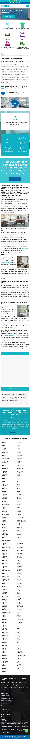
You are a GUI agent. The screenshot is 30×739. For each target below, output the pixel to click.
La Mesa (5, 623)
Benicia (4, 481)
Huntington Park (6, 612)
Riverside (18, 536)
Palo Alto (18, 497)
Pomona (18, 513)
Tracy (18, 625)
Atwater (4, 462)
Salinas (18, 546)
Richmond (19, 531)
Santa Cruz (19, 585)
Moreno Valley (19, 458)
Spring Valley (19, 610)
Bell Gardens (5, 477)
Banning (5, 469)
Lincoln (4, 649)
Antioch (4, 451)
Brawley (4, 485)
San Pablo (19, 573)
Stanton (18, 612)
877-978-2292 (15, 3)
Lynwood (5, 664)
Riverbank (19, 534)
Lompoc (5, 655)
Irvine (4, 618)
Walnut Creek (19, 646)
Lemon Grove (6, 646)
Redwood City (19, 527)
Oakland (18, 477)
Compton (5, 521)
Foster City (5, 577)
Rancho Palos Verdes (21, 520)
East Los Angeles (6, 547)
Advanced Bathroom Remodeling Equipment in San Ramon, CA (16, 87)
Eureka (4, 564)
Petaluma (18, 503)
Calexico (5, 494)
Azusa (4, 465)
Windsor (18, 662)
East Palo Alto (6, 549)
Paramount (19, 498)
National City (19, 465)
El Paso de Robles (6, 559)
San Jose (18, 563)
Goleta (4, 595)
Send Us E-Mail (6, 714)
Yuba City (18, 667)
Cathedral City (6, 504)
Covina (4, 527)
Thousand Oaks (20, 622)
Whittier (18, 659)
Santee (18, 592)
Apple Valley (5, 452)
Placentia (18, 507)
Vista (18, 644)
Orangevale (19, 485)
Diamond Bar (6, 541)
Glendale (5, 592)
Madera (4, 665)
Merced (18, 444)
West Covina (19, 651)
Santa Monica (19, 587)
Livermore (5, 651)
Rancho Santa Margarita (21, 521)
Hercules (5, 605)
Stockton (18, 613)
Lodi (4, 652)
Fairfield (4, 567)
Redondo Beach (20, 526)
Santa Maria (19, 586)
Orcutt (18, 487)
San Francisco (19, 559)
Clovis (4, 517)
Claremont (5, 515)
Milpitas (18, 445)
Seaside (18, 595)
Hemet (4, 603)
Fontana (5, 574)
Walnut (18, 645)
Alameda (5, 442)
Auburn (4, 464)
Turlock (18, 628)
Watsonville (19, 649)
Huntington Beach (6, 610)
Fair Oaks (5, 566)
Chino (4, 510)
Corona (4, 524)
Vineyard (18, 641)
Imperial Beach (6, 613)
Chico (4, 508)
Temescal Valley (20, 619)
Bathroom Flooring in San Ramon (22, 38)
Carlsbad (5, 498)
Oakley (18, 478)
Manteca (5, 668)
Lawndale (5, 645)
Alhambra (5, 444)
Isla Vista (5, 619)
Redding (18, 523)
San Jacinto (19, 562)
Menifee (18, 441)
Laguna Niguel (6, 636)
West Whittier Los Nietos (22, 655)
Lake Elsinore (6, 638)
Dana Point (5, 534)
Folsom (4, 573)
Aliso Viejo (5, 445)
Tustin (18, 629)
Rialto (18, 530)
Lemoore (5, 648)
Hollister (5, 609)
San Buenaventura (20, 550)
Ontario (18, 482)
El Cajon (5, 551)
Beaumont (5, 474)
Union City (19, 634)
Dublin (4, 546)
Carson (4, 501)
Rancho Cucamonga (21, 518)
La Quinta (5, 629)
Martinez (5, 670)
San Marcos (19, 570)
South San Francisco (21, 608)
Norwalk (18, 474)
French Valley (5, 582)
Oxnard (18, 490)
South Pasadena (20, 606)
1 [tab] (12, 432)
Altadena (5, 446)
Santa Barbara (19, 580)
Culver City (5, 528)
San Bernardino (20, 547)
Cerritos (4, 507)
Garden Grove (6, 587)
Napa (18, 464)
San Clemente (19, 553)
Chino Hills (5, 511)
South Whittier (19, 609)
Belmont (5, 479)
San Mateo (19, 572)
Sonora (18, 602)
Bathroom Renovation (6, 700)
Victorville (18, 639)
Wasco (18, 648)
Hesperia (5, 606)
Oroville (18, 488)
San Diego (19, 554)
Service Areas (4, 703)
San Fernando (19, 557)
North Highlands (20, 471)
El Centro (5, 553)
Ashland (4, 459)
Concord (5, 523)
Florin (4, 572)
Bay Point (5, 472)
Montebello (19, 452)
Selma (18, 596)
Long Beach (5, 657)
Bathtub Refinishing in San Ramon (7, 48)
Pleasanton (19, 511)
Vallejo (18, 638)
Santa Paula (19, 589)
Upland (18, 635)
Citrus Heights (6, 514)
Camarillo (5, 495)
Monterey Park (20, 455)
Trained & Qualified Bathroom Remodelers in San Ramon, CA (15, 93)
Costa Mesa (5, 526)
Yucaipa (18, 668)
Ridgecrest (19, 533)
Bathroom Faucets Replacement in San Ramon (22, 48)
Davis (4, 537)
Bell (4, 475)
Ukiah (18, 632)
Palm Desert (19, 492)
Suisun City (19, 615)
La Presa (5, 626)
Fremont (5, 580)
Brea (4, 487)
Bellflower (5, 478)
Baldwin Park (5, 468)
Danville (4, 536)
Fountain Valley (6, 579)
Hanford (5, 599)
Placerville (19, 508)
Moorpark (19, 456)
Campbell (5, 497)
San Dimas (19, 556)
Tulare (18, 626)
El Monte (5, 557)
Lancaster (5, 642)
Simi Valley (19, 598)
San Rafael (19, 574)
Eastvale (5, 550)
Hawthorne (5, 600)
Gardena (5, 589)
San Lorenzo (19, 567)
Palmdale (18, 495)
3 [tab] (19, 432)
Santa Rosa (19, 590)
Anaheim (5, 448)
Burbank (5, 491)
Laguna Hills (5, 635)
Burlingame (5, 492)
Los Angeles (5, 659)
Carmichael (5, 500)
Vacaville (18, 636)
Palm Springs (19, 494)
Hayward (5, 602)
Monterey (19, 454)
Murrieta (18, 462)
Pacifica (18, 491)
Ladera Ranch (6, 632)
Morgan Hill (19, 459)
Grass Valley (5, 596)
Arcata (4, 455)
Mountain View (20, 461)
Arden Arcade (6, 456)
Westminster (19, 657)
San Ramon (19, 576)
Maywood (5, 671)
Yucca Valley (19, 670)
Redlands (18, 524)
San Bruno (19, 549)
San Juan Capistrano (21, 564)
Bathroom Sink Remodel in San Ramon (22, 29)
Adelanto (5, 441)
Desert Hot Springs (7, 540)
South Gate (19, 603)
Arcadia (4, 454)
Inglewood (5, 616)
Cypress (4, 531)
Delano (4, 539)
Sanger (18, 577)
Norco (18, 469)
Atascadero (5, 461)
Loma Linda (5, 654)
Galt (4, 586)
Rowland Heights (20, 543)
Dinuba (4, 543)
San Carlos (19, 551)
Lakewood (5, 641)
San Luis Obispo (20, 569)
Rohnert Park (19, 539)
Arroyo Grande (6, 458)
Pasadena (19, 500)
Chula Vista (5, 513)
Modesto (18, 448)
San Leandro (19, 566)
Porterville (19, 514)
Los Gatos (5, 662)
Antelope (5, 449)
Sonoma (18, 600)
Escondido (5, 563)
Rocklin (18, 537)
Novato (18, 475)
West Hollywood (20, 652)
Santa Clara (19, 582)
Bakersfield (5, 467)
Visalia (18, 642)
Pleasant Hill (19, 510)
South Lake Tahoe (20, 605)
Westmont (19, 658)
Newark (18, 467)
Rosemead (19, 540)
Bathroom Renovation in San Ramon (7, 38)
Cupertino (5, 530)
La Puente (5, 628)
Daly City (5, 533)
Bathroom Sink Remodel (7, 698)
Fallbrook (5, 569)
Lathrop (4, 644)
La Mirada (5, 625)
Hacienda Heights (6, 598)
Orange (18, 484)
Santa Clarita (19, 583)
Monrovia (18, 449)
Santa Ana (19, 579)
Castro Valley (5, 503)
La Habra (5, 622)
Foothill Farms (6, 576)
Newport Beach (20, 468)
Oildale (18, 481)
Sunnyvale (19, 616)
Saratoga (18, 593)
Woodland (19, 664)
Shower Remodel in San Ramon (7, 29)
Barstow (5, 471)
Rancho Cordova (20, 517)
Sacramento (19, 544)
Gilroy (4, 590)
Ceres (4, 505)
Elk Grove (5, 560)
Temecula (19, 618)
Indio (4, 615)
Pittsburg (18, 505)
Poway (18, 515)
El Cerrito (5, 554)
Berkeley (5, 482)
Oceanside (19, 479)
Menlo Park (19, 442)
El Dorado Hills (6, 556)
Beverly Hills (5, 484)
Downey (5, 544)
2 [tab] (17, 432)
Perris (18, 501)
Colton (4, 520)
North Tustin (19, 472)
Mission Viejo (19, 446)
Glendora (5, 593)
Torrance (18, 623)
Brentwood (5, 488)
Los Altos (5, 658)
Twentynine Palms (20, 631)
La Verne (5, 631)
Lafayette (5, 634)
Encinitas (5, 562)
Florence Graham (6, 570)
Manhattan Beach (6, 667)
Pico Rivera (19, 504)
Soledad (18, 599)
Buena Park (5, 490)
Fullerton (5, 585)
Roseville (18, 541)
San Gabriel (19, 560)
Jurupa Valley (5, 621)
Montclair (18, 451)
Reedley (18, 528)
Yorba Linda (19, 665)
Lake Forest (5, 639)
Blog (2, 705)
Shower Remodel (5, 695)
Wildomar (18, 661)
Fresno (4, 583)
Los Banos (5, 661)
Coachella (5, 518)
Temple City (19, 621)
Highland (5, 608)
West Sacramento (20, 654)
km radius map (15, 369)
